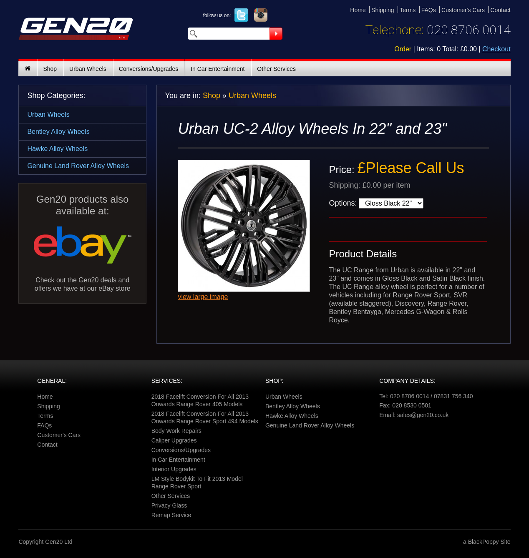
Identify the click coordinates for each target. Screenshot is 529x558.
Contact (500, 10)
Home (357, 10)
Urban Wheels (87, 68)
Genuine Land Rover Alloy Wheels (78, 165)
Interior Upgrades (173, 469)
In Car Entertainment (217, 68)
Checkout (496, 49)
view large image (203, 296)
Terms (408, 10)
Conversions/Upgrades (148, 68)
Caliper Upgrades (174, 440)
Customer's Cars (463, 10)
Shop (50, 68)
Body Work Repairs (176, 430)
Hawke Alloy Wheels (57, 148)
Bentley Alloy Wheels (58, 131)
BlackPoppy (483, 541)
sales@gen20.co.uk (422, 415)
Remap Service (171, 515)
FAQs (428, 10)
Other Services (276, 68)
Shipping (382, 10)
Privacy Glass (169, 505)
